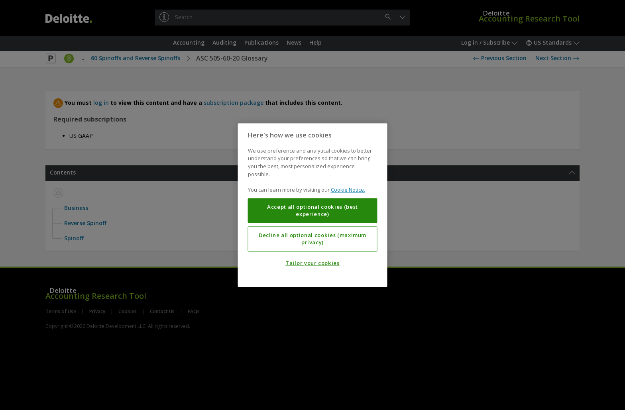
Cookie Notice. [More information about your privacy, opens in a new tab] (348, 189)
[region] (312, 205)
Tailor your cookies (312, 263)
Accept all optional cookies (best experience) (312, 210)
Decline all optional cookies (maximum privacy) (312, 238)
